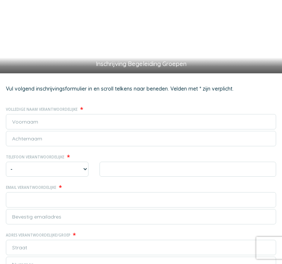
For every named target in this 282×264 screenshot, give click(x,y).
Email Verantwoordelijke (34, 187)
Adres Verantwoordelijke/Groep (41, 235)
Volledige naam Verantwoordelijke (44, 109)
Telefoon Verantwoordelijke (38, 157)
